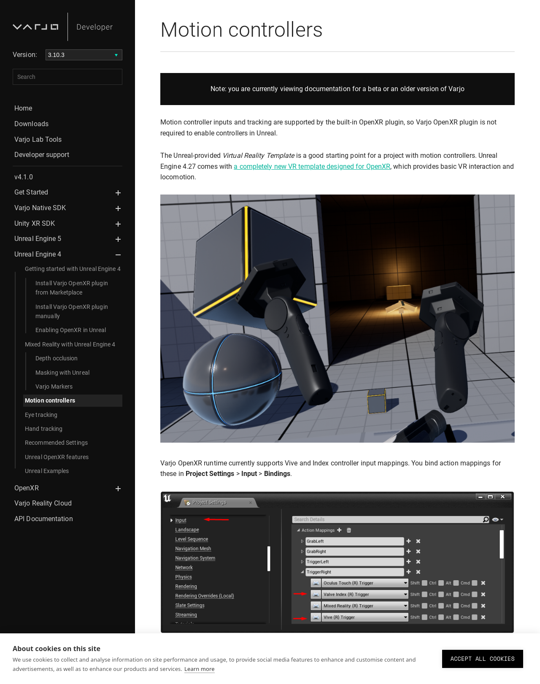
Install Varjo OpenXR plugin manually (71, 311)
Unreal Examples (47, 471)
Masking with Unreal (62, 372)
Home (23, 108)
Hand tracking (43, 428)
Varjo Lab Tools (38, 139)
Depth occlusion (56, 358)
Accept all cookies (483, 658)
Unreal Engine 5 (38, 239)
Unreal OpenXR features (57, 457)
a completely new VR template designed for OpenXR (312, 166)
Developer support (41, 155)
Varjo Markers (54, 386)
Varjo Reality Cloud (43, 503)
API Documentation (43, 519)
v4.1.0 (23, 177)
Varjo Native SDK (40, 208)
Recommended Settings (56, 442)
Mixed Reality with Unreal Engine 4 (70, 344)
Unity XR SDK (34, 223)
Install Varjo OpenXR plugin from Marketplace (71, 288)
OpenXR (26, 488)
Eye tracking (41, 414)
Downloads (31, 124)
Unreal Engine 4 (38, 254)
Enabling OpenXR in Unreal (70, 330)
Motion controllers (50, 400)
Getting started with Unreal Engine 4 (73, 268)
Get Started (31, 192)
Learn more (199, 669)
